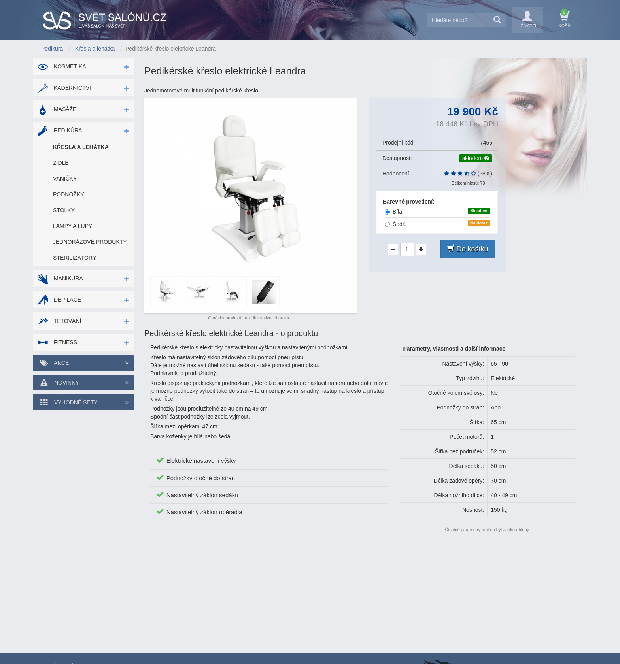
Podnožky (68, 194)
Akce (84, 363)
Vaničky (65, 178)
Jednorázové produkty (90, 242)
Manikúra (60, 278)
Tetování (59, 320)
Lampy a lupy (72, 226)
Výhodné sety (84, 402)
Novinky (84, 382)
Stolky (64, 210)
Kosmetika (61, 66)
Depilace (59, 299)
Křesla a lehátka (81, 147)
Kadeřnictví (64, 87)
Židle (61, 163)
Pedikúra (59, 130)
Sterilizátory (74, 258)
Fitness (57, 342)
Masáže (56, 109)
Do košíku (467, 249)
